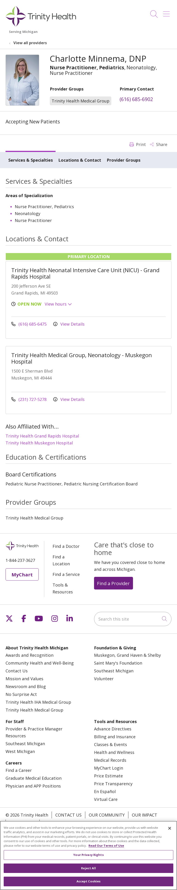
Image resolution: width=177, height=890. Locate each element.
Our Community (107, 815)
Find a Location (61, 560)
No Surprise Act (21, 694)
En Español (105, 791)
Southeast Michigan (113, 671)
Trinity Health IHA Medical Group (38, 702)
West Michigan (20, 751)
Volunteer (104, 678)
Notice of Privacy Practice (72, 823)
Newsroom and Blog (26, 686)
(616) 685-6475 (29, 324)
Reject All (88, 871)
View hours (58, 304)
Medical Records (110, 760)
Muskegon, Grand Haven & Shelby (127, 655)
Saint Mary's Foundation (118, 663)
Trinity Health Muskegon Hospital (39, 443)
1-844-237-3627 (20, 560)
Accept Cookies (89, 884)
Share (158, 144)
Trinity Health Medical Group (34, 710)
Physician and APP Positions (33, 786)
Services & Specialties (30, 160)
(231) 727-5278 (29, 399)
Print (138, 144)
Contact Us (17, 671)
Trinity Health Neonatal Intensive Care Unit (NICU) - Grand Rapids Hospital (85, 273)
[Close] (170, 831)
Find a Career (19, 770)
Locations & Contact (79, 160)
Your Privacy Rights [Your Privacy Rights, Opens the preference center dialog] (88, 857)
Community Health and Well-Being (40, 663)
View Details (69, 324)
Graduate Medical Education (34, 778)
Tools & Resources (63, 588)
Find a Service (66, 574)
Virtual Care (106, 799)
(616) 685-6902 (136, 99)
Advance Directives (112, 729)
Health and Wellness (114, 752)
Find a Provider (113, 583)
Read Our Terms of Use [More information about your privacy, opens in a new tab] (106, 848)
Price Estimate (108, 776)
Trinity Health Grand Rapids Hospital (42, 436)
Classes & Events (110, 744)
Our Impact (144, 815)
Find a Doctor (66, 546)
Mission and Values (24, 678)
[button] (167, 12)
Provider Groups (123, 160)
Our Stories (22, 823)
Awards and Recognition (29, 655)
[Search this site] (132, 619)
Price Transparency (113, 783)
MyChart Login (108, 768)
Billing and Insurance (115, 736)
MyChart (22, 574)
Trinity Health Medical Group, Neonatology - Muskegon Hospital (81, 358)
